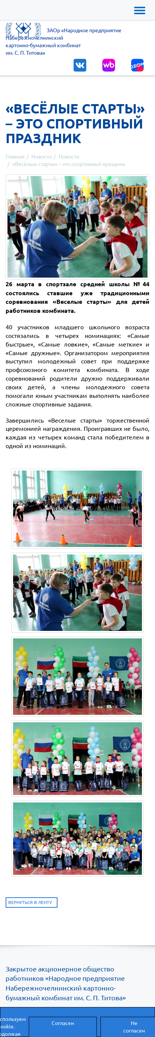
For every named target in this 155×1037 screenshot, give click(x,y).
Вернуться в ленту (30, 902)
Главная (15, 156)
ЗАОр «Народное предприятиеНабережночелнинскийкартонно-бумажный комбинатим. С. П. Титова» (63, 41)
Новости (41, 156)
